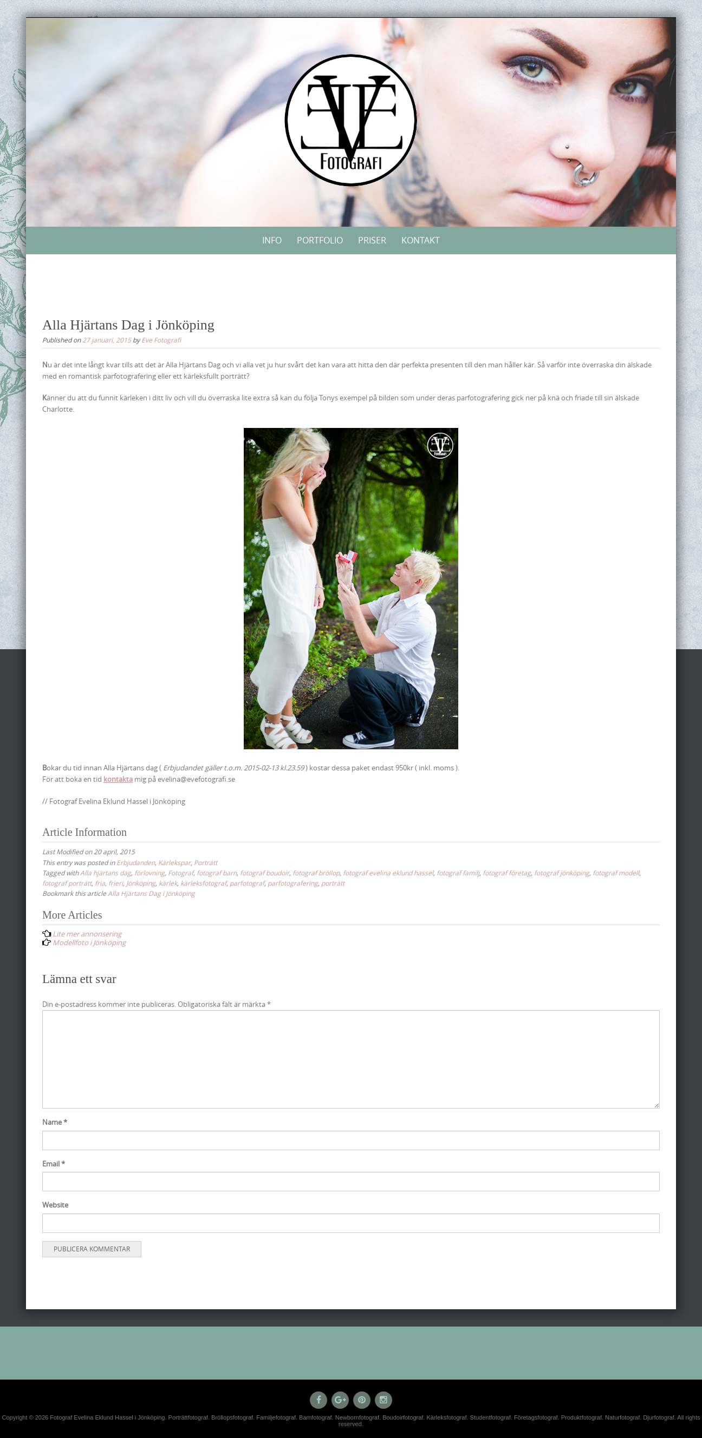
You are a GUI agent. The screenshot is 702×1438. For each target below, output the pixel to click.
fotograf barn (217, 872)
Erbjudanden (135, 862)
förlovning (149, 872)
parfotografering (293, 883)
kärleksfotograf (203, 883)
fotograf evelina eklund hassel (388, 872)
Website (55, 1205)
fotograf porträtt (67, 883)
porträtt (332, 883)
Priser (372, 240)
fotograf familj (458, 872)
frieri (115, 883)
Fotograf (180, 872)
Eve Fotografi (161, 339)
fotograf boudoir (264, 872)
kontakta (118, 779)
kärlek (168, 883)
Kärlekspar (174, 862)
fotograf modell (616, 872)
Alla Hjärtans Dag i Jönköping (151, 893)
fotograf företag (507, 872)
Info (272, 240)
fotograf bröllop (316, 872)
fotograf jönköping (561, 872)
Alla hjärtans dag (105, 872)
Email (53, 1164)
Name (54, 1122)
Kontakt (420, 240)
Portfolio (320, 240)
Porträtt (205, 862)
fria (100, 883)
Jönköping (140, 883)
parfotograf (247, 883)
